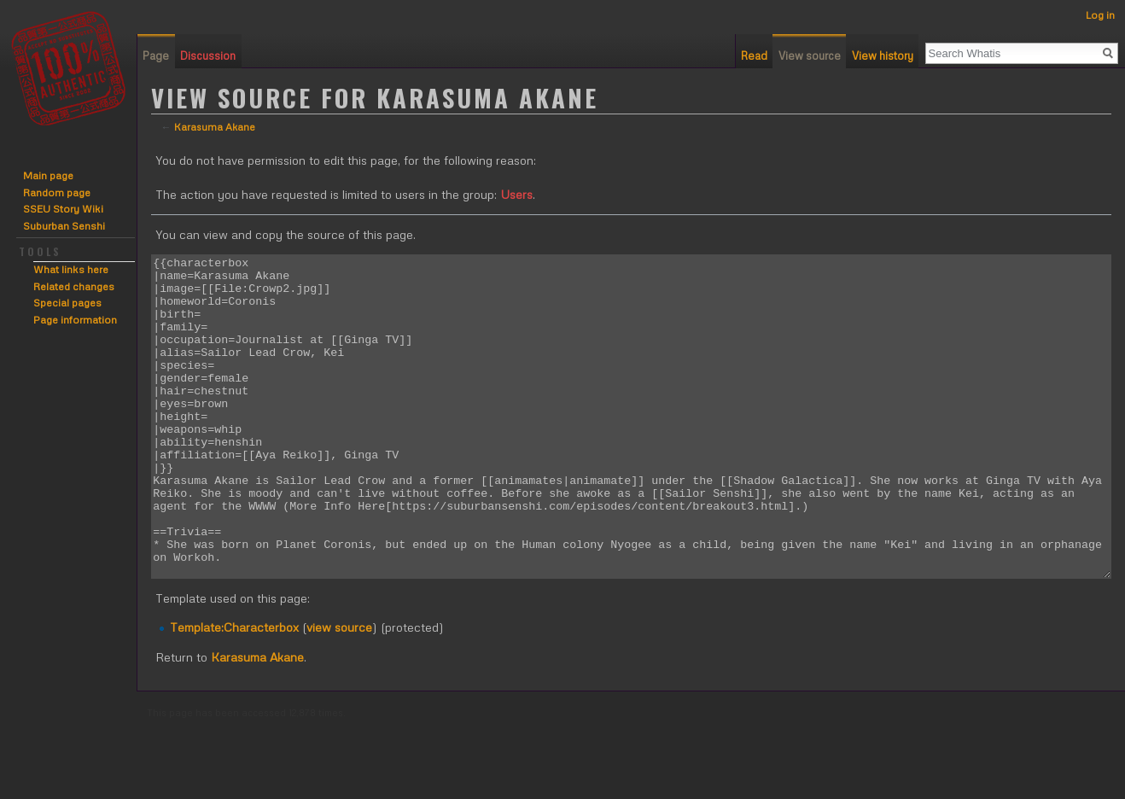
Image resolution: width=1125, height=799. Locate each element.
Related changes (73, 286)
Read (754, 55)
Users (516, 194)
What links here (70, 269)
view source (339, 691)
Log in (1100, 15)
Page (156, 55)
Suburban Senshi (64, 225)
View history (882, 55)
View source (809, 55)
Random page (56, 192)
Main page (48, 175)
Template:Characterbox (234, 691)
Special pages (67, 302)
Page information (75, 319)
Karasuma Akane (214, 126)
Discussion (208, 55)
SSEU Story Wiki (63, 208)
